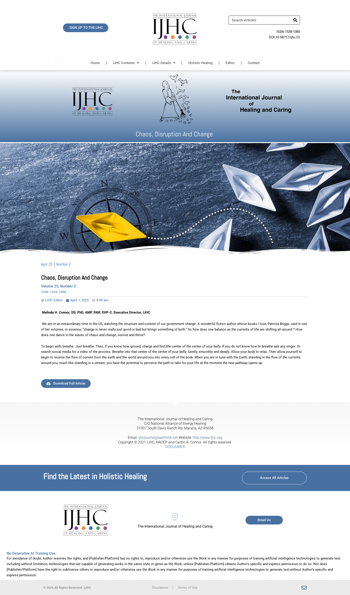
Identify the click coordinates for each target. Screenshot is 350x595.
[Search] (295, 20)
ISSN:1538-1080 (53, 292)
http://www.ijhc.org (207, 437)
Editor (230, 63)
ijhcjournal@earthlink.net (158, 437)
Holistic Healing (200, 63)
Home (95, 63)
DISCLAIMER (175, 447)
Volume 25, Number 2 (58, 286)
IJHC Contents (126, 63)
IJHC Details (163, 63)
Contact (254, 63)
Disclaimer (160, 588)
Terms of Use (187, 588)
